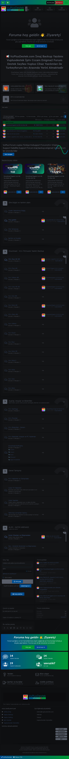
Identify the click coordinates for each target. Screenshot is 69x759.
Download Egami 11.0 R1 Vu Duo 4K (16, 125)
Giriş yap (28, 46)
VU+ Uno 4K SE (14, 287)
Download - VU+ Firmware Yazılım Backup (26, 251)
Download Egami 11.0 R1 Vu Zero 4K (56, 314)
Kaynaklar (50, 10)
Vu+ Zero (11, 388)
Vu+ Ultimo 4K (13, 277)
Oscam (11, 452)
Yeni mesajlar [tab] (8, 116)
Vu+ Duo (11, 342)
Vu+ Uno (11, 379)
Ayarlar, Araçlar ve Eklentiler (20, 401)
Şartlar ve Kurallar (14, 238)
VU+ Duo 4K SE (39, 136)
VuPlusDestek (6, 757)
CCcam (11, 449)
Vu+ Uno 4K (12, 296)
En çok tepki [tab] (54, 116)
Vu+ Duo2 (11, 333)
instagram (62, 734)
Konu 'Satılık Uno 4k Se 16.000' (49, 563)
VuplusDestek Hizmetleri (11, 723)
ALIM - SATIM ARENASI (19, 527)
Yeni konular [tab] (30, 116)
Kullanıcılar (62, 10)
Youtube (62, 736)
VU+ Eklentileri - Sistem (16, 427)
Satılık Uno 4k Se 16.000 (12, 134)
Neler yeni (38, 10)
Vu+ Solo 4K (12, 305)
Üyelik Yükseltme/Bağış (16, 210)
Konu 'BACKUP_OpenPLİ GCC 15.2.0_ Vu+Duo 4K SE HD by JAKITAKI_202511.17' (52, 579)
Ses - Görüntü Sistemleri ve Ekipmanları (22, 546)
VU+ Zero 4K (13, 314)
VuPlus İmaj (7, 712)
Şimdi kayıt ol (41, 46)
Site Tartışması (13, 229)
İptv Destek (7, 720)
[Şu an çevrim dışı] (3, 130)
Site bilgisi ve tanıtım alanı (19, 202)
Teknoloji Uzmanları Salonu (17, 513)
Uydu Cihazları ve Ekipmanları (43, 133)
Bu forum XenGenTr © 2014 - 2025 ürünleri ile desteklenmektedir (34, 750)
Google (62, 729)
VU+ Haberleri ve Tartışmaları (18, 479)
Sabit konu (39, 125)
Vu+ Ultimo (12, 323)
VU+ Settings (13, 409)
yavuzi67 (63, 617)
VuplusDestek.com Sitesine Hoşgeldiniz (16, 131)
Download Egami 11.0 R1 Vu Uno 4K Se (57, 286)
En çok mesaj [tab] (42, 116)
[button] (8, 3)
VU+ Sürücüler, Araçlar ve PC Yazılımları (22, 436)
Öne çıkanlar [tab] (20, 116)
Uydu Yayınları (13, 500)
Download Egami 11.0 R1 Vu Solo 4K (56, 305)
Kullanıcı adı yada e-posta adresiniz (14, 563)
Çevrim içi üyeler (8, 608)
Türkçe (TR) (17, 757)
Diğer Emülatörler (14, 459)
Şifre (4, 569)
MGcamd (11, 457)
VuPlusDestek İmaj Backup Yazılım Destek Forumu (34, 752)
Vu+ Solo (11, 370)
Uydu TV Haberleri (14, 488)
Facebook (62, 731)
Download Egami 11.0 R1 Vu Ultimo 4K (57, 277)
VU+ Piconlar (13, 418)
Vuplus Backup (8, 714)
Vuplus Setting (8, 717)
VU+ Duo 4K (12, 268)
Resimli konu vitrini (9, 160)
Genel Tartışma (15, 470)
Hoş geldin (38, 131)
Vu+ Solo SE (12, 351)
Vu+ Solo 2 (12, 360)
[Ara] (66, 2)
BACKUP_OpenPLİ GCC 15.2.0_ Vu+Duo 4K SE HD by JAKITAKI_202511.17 (27, 137)
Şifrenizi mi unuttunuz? (9, 574)
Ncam (10, 454)
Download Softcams (15, 446)
